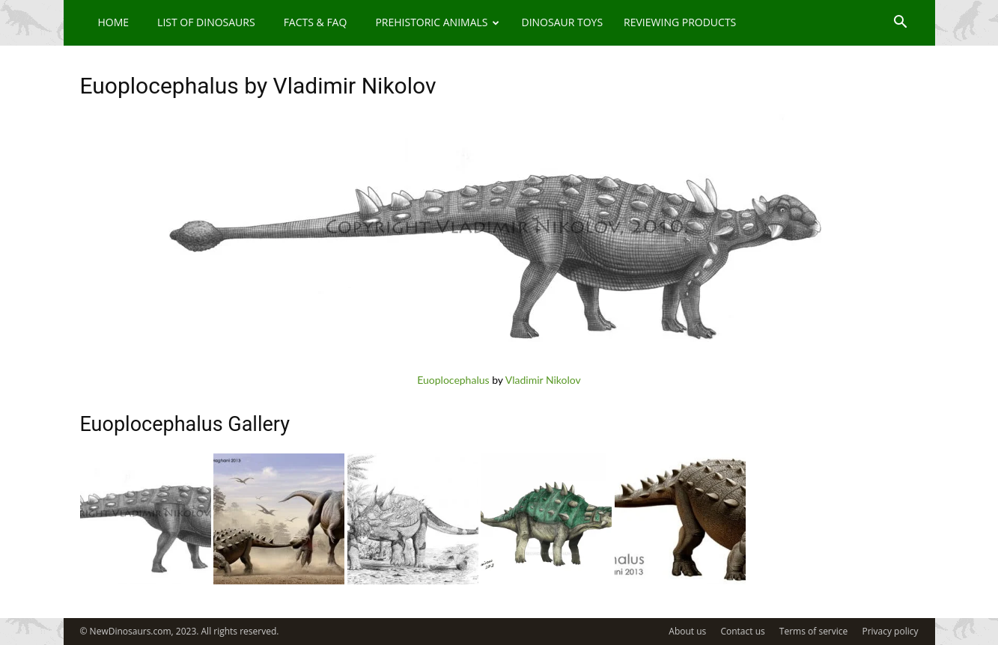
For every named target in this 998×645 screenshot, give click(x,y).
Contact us (742, 631)
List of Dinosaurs (206, 22)
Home (114, 22)
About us (687, 631)
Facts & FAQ (315, 22)
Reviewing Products (680, 22)
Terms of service (813, 631)
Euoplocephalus (453, 379)
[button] (901, 23)
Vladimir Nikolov (543, 379)
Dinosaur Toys (562, 22)
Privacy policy (890, 631)
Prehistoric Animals (437, 22)
